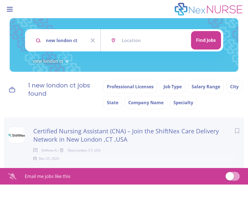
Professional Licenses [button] (130, 87)
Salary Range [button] (206, 87)
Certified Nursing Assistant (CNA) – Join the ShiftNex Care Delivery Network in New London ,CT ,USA (126, 135)
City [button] (234, 87)
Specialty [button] (183, 103)
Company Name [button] (145, 103)
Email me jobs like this (47, 184)
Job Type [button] (172, 87)
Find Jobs (206, 40)
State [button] (112, 103)
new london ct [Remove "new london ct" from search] (48, 61)
